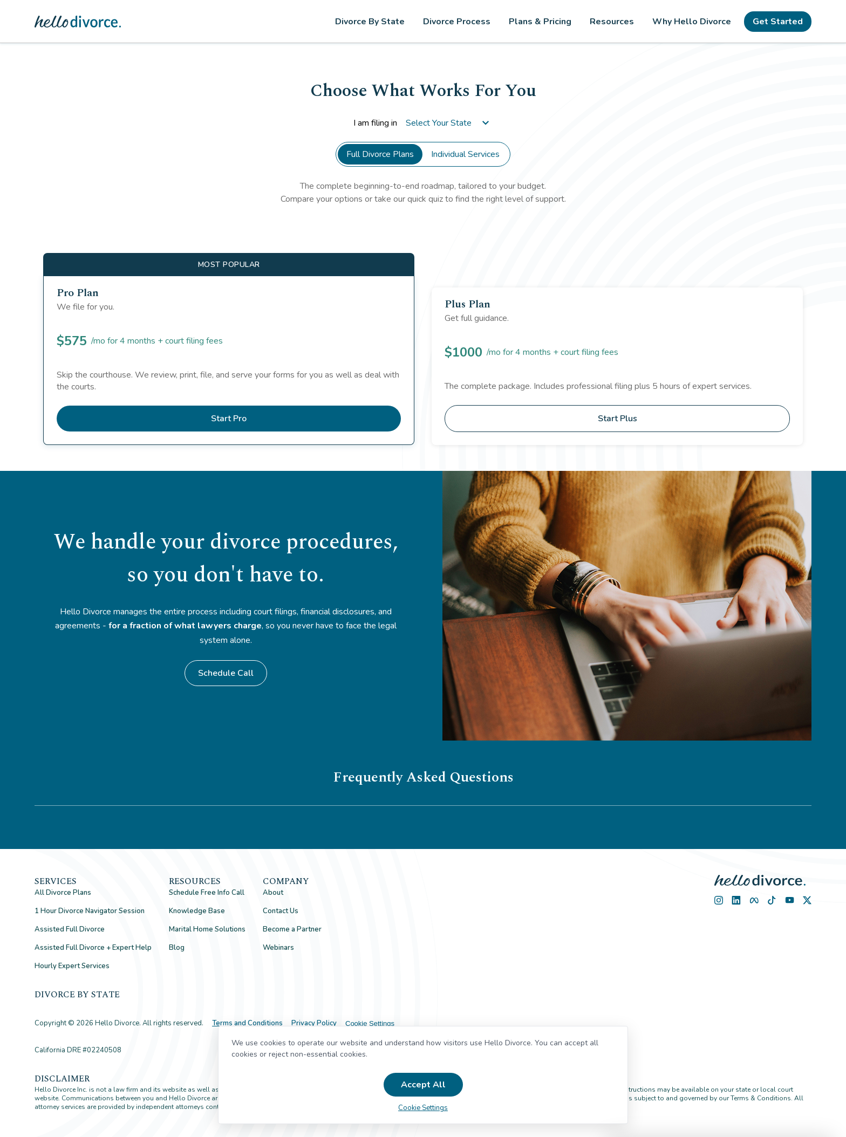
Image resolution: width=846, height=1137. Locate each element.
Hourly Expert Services (72, 966)
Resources (612, 22)
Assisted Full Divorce (70, 929)
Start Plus (617, 418)
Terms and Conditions (247, 1023)
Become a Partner (292, 929)
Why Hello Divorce (691, 22)
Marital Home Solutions (207, 929)
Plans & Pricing (540, 22)
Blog (177, 948)
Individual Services (465, 154)
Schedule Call (226, 673)
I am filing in (423, 123)
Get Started (778, 22)
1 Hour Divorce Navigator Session (90, 911)
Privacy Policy (314, 1023)
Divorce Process (456, 22)
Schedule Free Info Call (206, 893)
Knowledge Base (197, 911)
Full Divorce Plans (380, 154)
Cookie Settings (369, 1023)
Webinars (278, 948)
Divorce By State (370, 22)
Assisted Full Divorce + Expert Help (93, 948)
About (273, 893)
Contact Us (280, 911)
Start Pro (229, 418)
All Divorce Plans (63, 893)
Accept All (423, 1085)
